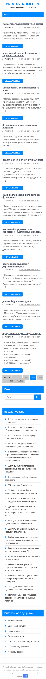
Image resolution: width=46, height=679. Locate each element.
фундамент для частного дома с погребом (19, 126)
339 (40, 378)
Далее (20, 381)
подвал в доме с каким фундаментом (22, 159)
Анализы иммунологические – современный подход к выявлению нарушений (20, 469)
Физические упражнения (19, 646)
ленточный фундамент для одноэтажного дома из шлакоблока (21, 230)
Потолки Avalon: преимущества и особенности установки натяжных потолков (21, 598)
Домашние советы (16, 620)
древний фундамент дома (16, 301)
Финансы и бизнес (16, 652)
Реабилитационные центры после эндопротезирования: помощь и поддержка (22, 578)
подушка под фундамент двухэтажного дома (15, 265)
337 (26, 378)
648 (11, 381)
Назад (7, 378)
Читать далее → (12, 46)
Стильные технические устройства (23, 641)
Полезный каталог (16, 636)
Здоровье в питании (17, 626)
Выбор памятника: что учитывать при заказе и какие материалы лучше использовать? (21, 540)
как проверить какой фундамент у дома (20, 89)
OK (26, 676)
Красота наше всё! (16, 631)
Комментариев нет (29, 27)
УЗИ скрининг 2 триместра (20, 485)
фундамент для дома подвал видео (21, 333)
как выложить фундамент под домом (22, 23)
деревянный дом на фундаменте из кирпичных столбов (21, 54)
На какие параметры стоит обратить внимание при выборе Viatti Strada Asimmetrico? (21, 567)
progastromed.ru (23, 4)
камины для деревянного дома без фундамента (21, 196)
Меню (6, 14)
